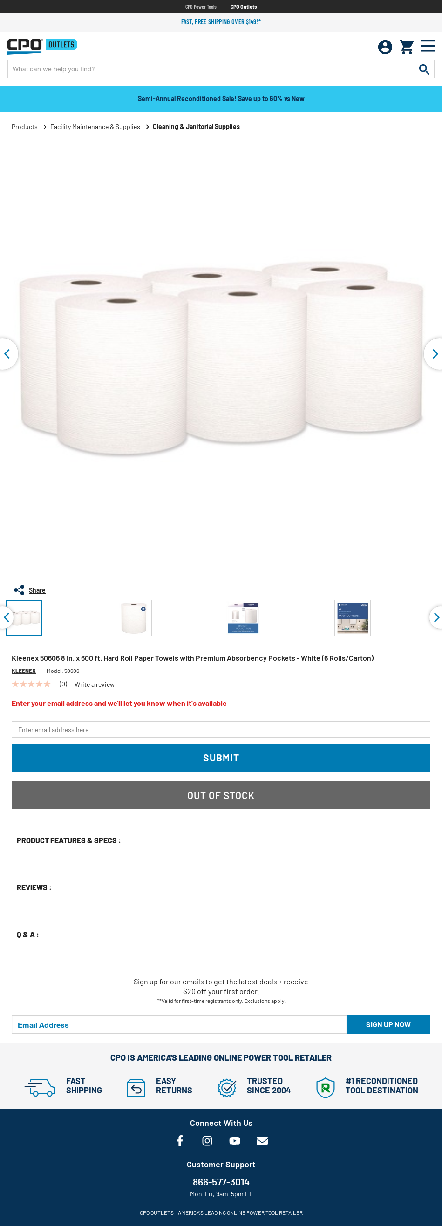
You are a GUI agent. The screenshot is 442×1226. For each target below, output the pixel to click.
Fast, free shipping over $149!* (221, 22)
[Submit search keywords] (424, 69)
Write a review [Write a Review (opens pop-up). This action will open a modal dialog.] (95, 684)
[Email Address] (179, 1024)
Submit (221, 757)
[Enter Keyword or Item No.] (221, 69)
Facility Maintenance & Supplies (95, 126)
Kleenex (24, 670)
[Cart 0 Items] (407, 47)
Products (25, 126)
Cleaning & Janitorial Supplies (196, 126)
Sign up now (388, 1024)
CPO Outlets (244, 6)
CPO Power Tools (201, 6)
